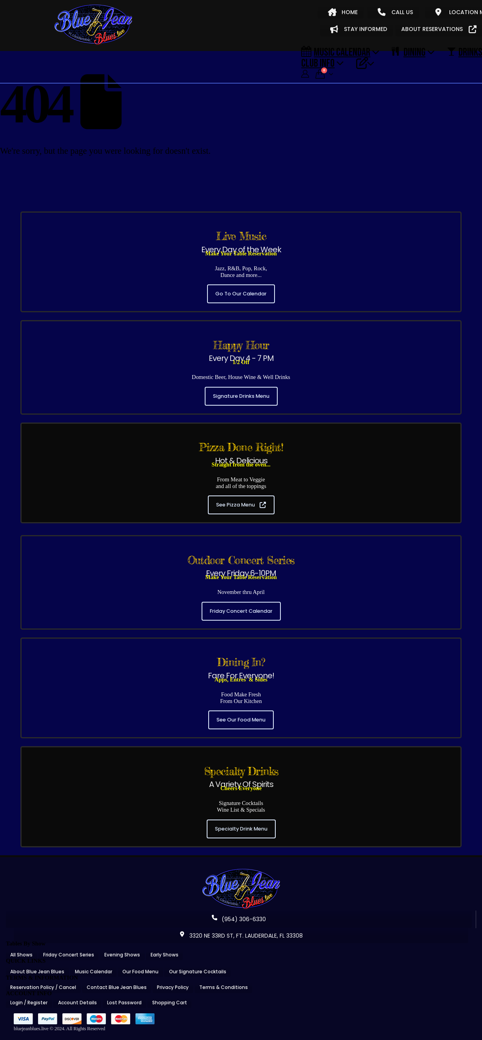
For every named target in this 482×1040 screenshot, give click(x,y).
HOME (343, 12)
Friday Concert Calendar (241, 611)
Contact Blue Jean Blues (117, 987)
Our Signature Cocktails (197, 971)
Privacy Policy (173, 987)
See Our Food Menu (241, 719)
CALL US (395, 12)
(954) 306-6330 (239, 919)
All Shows (21, 954)
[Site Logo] (93, 25)
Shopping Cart (169, 1002)
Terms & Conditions (223, 987)
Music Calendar (335, 51)
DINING (408, 51)
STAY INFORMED (358, 29)
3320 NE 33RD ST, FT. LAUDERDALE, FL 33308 (241, 936)
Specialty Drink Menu (241, 828)
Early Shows (164, 954)
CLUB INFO (318, 62)
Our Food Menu (140, 971)
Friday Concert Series (68, 954)
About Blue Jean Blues (37, 971)
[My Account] (305, 73)
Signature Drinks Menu (241, 396)
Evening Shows (122, 954)
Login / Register (28, 1002)
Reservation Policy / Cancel (43, 987)
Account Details (77, 1002)
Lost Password (124, 1002)
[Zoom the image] (241, 871)
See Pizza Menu (241, 504)
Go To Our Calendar (241, 293)
